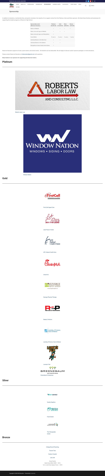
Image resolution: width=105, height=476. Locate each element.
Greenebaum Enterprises (47, 375)
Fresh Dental (50, 416)
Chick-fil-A (46, 274)
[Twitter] (88, 1)
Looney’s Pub (46, 364)
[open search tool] (85, 5)
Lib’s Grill (52, 457)
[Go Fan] (95, 1)
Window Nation (27, 174)
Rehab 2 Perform (47, 319)
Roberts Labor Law (20, 112)
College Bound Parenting (52, 447)
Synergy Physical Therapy (50, 297)
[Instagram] (92, 1)
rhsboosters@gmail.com (28, 54)
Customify (33, 473)
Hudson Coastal (52, 454)
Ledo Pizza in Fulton (48, 229)
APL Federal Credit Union (49, 252)
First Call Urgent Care (48, 207)
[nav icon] (92, 5)
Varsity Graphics (51, 402)
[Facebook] (86, 1)
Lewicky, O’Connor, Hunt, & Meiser (52, 342)
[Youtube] (90, 1)
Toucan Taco (52, 450)
